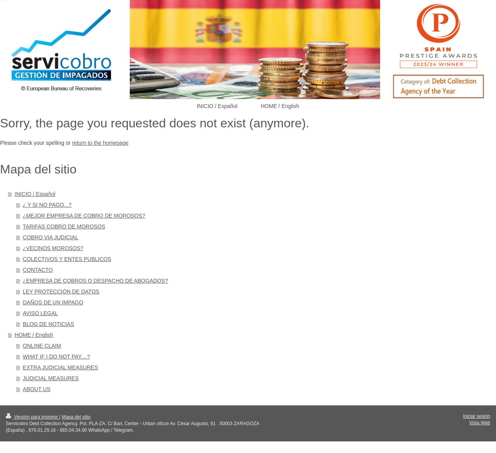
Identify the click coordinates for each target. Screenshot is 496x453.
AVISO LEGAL (40, 313)
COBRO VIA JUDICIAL (50, 237)
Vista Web (479, 423)
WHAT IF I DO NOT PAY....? (56, 356)
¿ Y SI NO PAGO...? (47, 205)
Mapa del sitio (76, 417)
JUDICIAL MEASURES (51, 378)
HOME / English (34, 335)
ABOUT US (36, 389)
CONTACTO (38, 270)
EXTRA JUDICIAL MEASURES (60, 367)
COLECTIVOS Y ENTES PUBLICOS (67, 259)
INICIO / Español (35, 194)
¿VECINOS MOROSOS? (53, 248)
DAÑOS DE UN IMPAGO (53, 302)
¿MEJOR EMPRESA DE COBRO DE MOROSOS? (84, 216)
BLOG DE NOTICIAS (48, 324)
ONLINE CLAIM (42, 346)
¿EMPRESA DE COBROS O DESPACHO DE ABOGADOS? (95, 281)
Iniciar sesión (476, 416)
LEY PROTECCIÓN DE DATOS (61, 291)
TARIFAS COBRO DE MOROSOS (64, 226)
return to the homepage (100, 143)
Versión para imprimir (32, 417)
